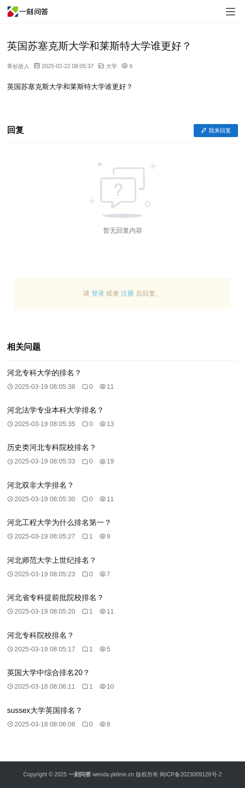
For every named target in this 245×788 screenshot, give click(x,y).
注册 (127, 293)
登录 (98, 293)
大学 (111, 66)
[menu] (230, 11)
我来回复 (216, 130)
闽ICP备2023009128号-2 (191, 774)
